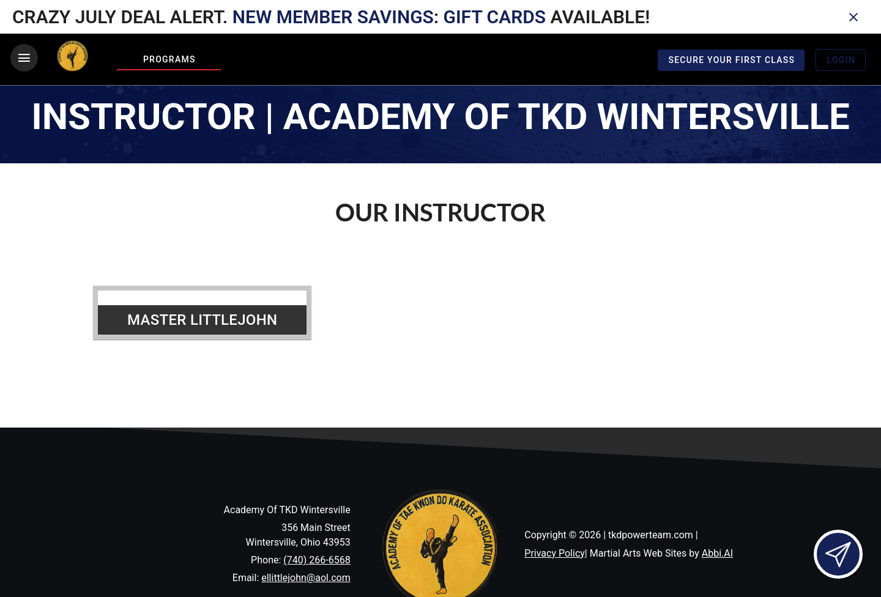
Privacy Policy (554, 553)
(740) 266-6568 (316, 560)
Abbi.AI (717, 553)
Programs (169, 59)
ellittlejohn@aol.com (305, 578)
